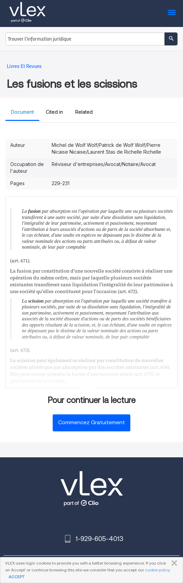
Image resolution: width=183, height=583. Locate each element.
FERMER (173, 563)
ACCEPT (17, 576)
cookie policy (157, 570)
